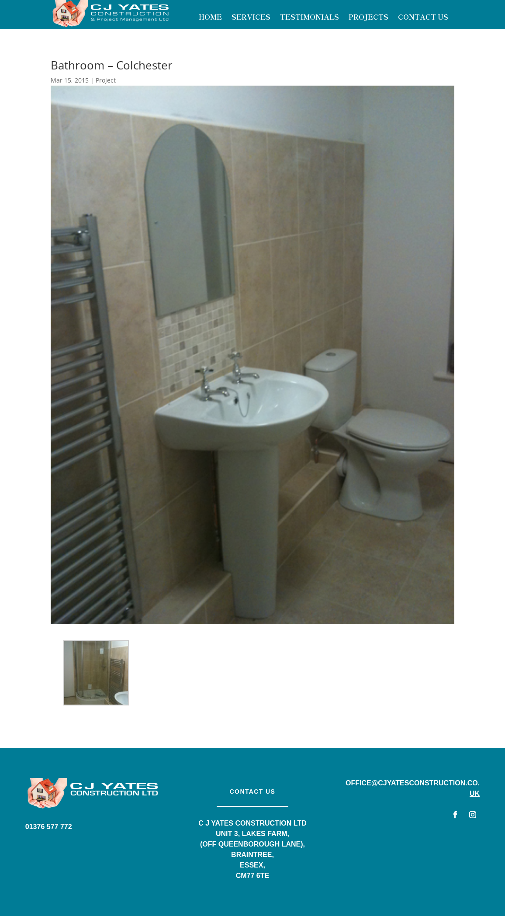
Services (251, 18)
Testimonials (309, 18)
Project (106, 80)
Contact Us (423, 18)
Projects (368, 18)
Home (210, 18)
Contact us (253, 791)
